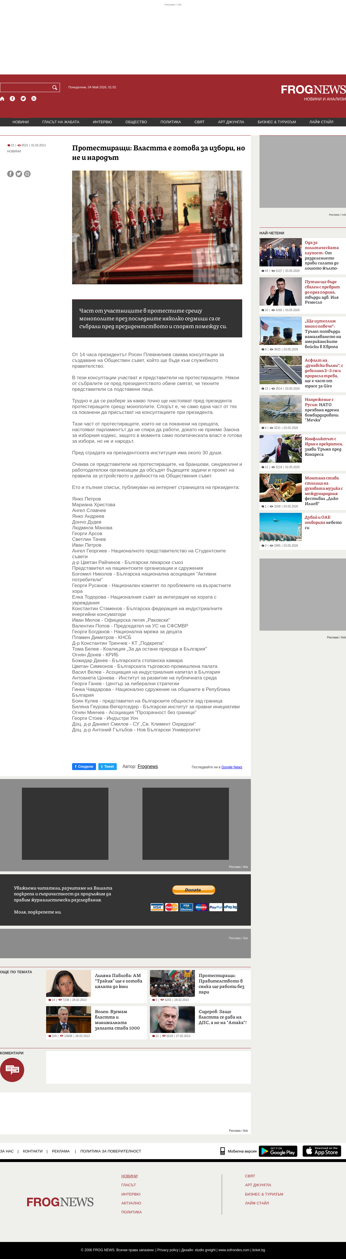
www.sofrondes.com (234, 1250)
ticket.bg (258, 1250)
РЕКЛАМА (61, 1151)
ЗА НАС (7, 1151)
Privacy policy (167, 1250)
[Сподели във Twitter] (19, 174)
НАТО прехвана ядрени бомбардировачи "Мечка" (322, 410)
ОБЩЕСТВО (136, 122)
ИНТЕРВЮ (102, 122)
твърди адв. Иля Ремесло (322, 292)
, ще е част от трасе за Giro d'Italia (324, 375)
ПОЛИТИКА (171, 122)
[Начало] (2, 98)
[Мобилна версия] (238, 1151)
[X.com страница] (23, 98)
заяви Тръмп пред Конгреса (324, 446)
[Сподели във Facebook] (10, 174)
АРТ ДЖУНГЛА (231, 122)
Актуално (131, 1203)
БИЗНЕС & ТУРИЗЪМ (277, 122)
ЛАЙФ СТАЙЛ (321, 122)
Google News (231, 767)
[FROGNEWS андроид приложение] (278, 1151)
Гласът (128, 1185)
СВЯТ (200, 122)
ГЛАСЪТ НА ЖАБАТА (60, 122)
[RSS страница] (34, 98)
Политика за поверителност (110, 1151)
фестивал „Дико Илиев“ (324, 491)
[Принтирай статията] (27, 174)
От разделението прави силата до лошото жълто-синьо (322, 257)
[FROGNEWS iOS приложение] (322, 1151)
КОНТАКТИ (33, 1151)
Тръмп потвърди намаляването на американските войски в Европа (323, 334)
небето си (323, 523)
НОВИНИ (21, 122)
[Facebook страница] (13, 98)
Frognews (148, 766)
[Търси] (56, 87)
